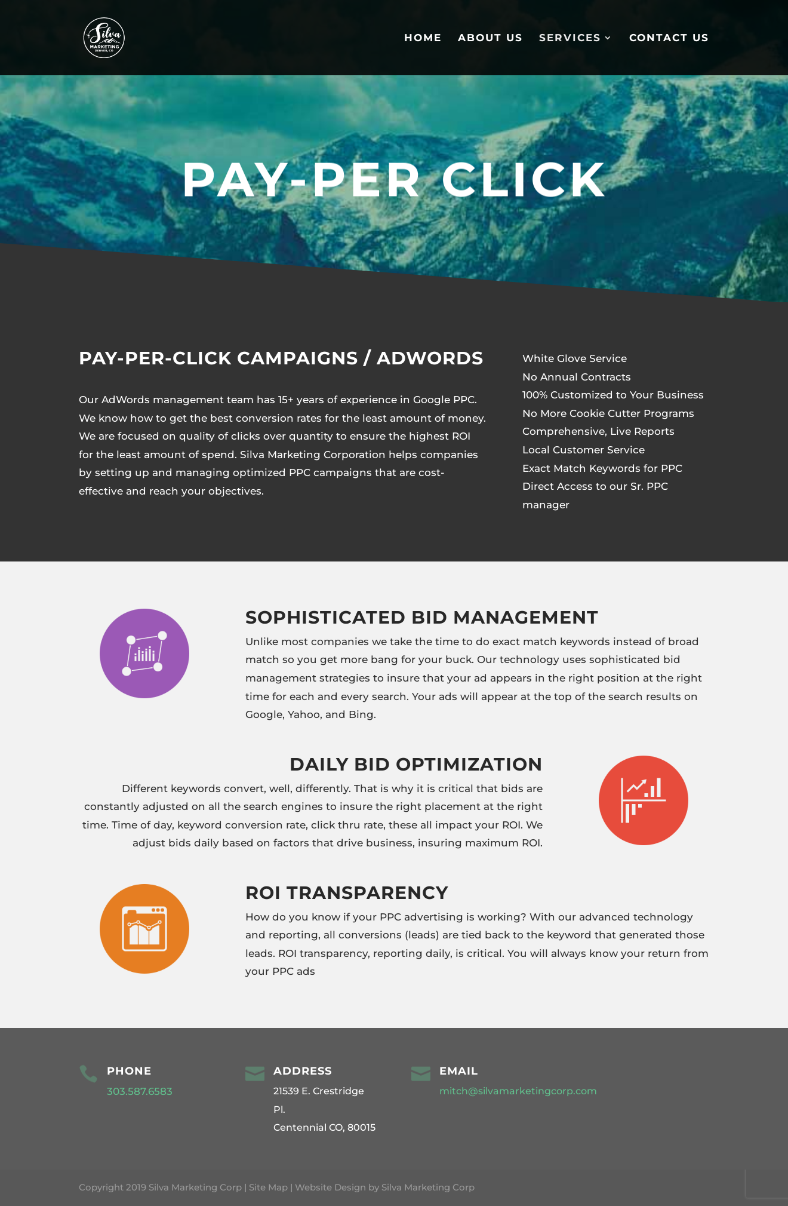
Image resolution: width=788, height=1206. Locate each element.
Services (570, 38)
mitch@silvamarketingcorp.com (518, 1091)
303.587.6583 (141, 1091)
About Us (490, 38)
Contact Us (669, 38)
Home (423, 38)
